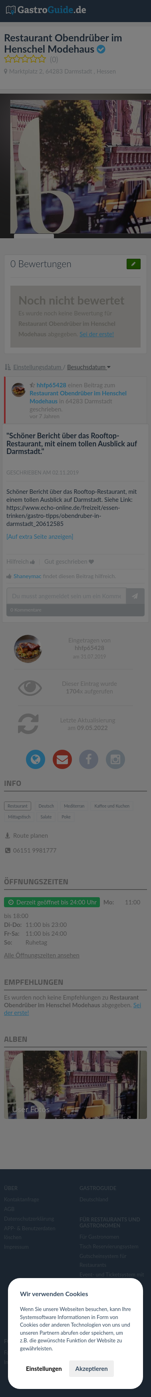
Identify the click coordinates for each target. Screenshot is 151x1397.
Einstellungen (44, 1368)
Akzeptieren (91, 1368)
